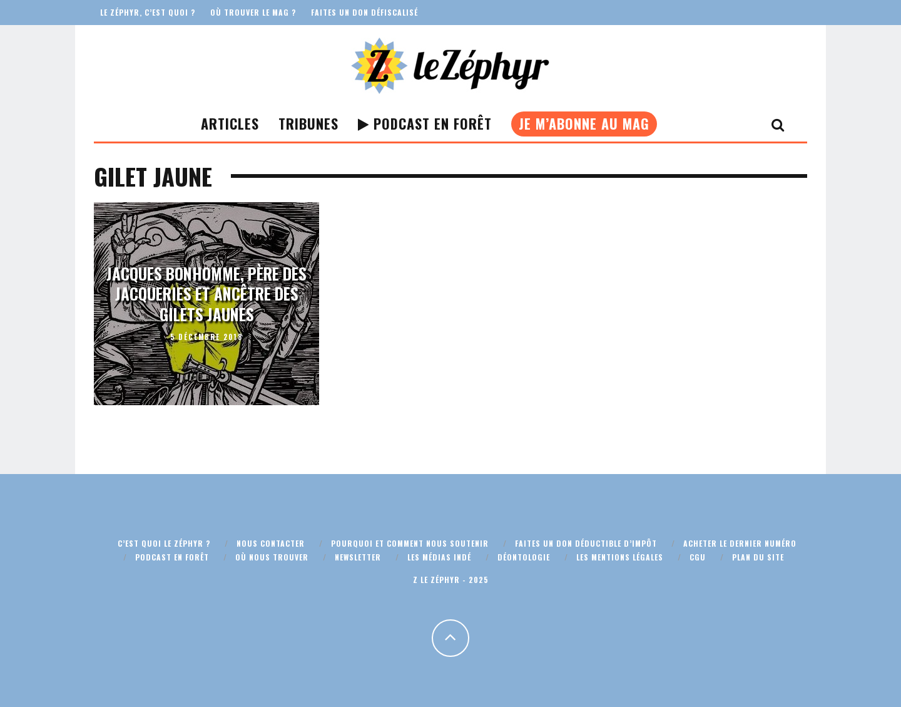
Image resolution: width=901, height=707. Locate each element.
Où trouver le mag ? (253, 12)
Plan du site (758, 557)
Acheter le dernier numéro (740, 543)
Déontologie (523, 557)
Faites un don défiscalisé (364, 12)
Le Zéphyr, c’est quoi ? (147, 12)
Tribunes (308, 123)
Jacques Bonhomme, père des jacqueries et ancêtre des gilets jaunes (206, 294)
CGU (698, 557)
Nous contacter (271, 543)
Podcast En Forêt (425, 123)
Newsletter (358, 557)
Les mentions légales (619, 557)
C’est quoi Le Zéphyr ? (164, 543)
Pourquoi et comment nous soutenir (410, 543)
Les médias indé (439, 557)
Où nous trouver (271, 557)
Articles (230, 123)
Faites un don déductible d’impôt (586, 543)
